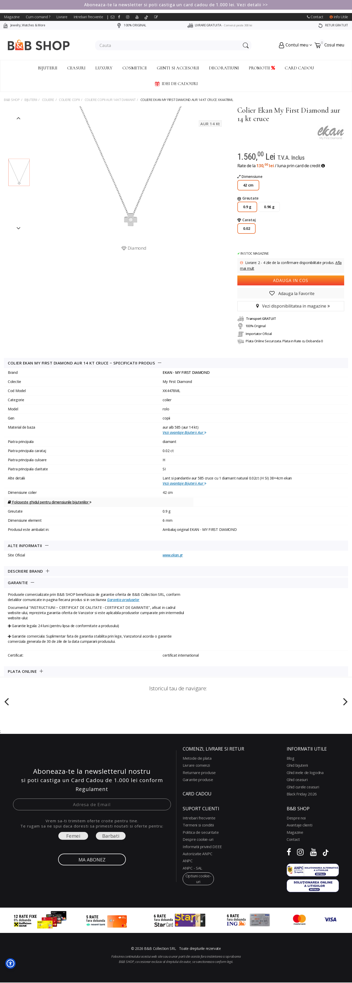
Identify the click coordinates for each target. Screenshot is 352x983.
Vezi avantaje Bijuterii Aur (184, 432)
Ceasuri (76, 68)
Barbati (110, 835)
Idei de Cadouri (176, 83)
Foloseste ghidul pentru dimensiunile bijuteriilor (49, 502)
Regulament (92, 789)
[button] (10, 963)
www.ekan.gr (173, 555)
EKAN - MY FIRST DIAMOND (186, 372)
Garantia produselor (123, 599)
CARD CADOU (299, 68)
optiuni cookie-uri (198, 878)
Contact (315, 16)
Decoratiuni (224, 68)
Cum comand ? (38, 16)
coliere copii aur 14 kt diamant (110, 99)
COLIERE (48, 99)
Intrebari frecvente (88, 16)
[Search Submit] (245, 45)
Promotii (262, 68)
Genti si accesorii (178, 68)
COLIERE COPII (69, 99)
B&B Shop (12, 99)
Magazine (12, 16)
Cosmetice (134, 68)
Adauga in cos (290, 280)
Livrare (61, 16)
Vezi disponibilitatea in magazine (290, 306)
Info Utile (339, 16)
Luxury (104, 68)
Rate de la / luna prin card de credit (281, 166)
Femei (73, 835)
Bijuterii (48, 68)
